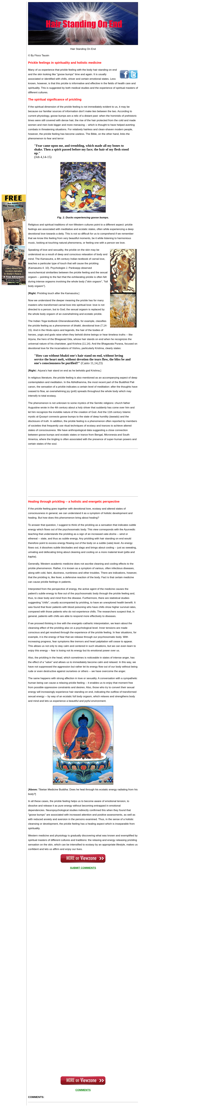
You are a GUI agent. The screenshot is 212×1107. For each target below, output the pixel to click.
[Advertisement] (14, 47)
